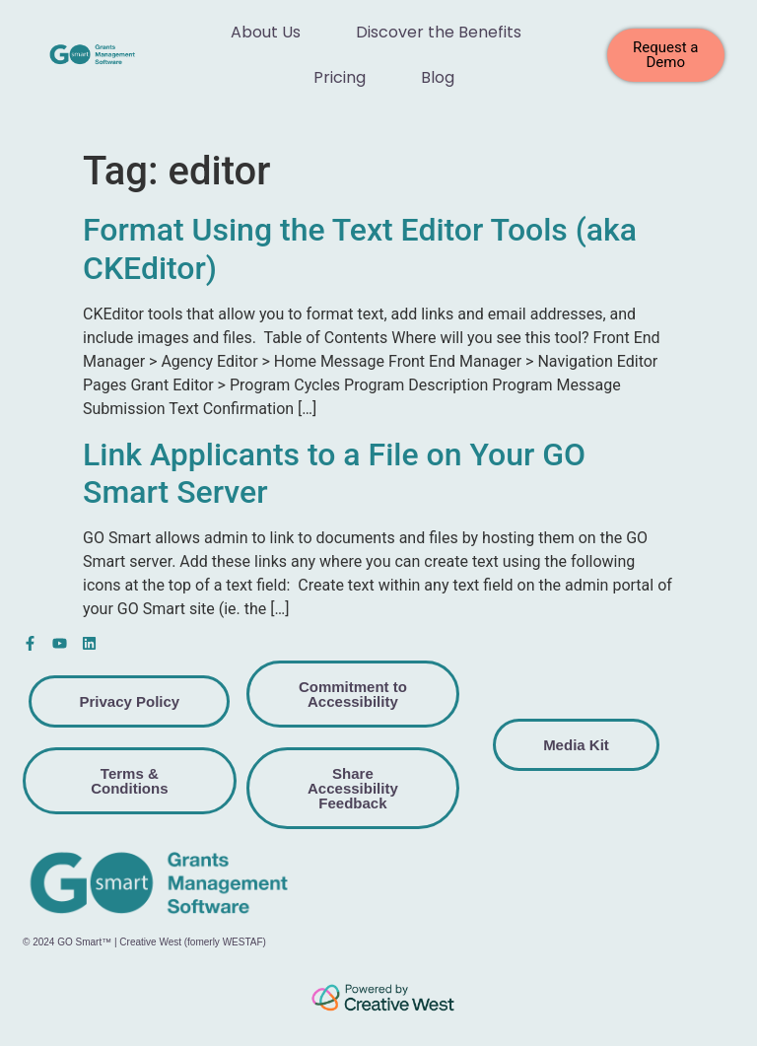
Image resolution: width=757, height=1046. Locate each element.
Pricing (339, 77)
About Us (266, 32)
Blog (437, 77)
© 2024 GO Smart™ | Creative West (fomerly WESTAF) (144, 942)
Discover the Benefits (438, 32)
